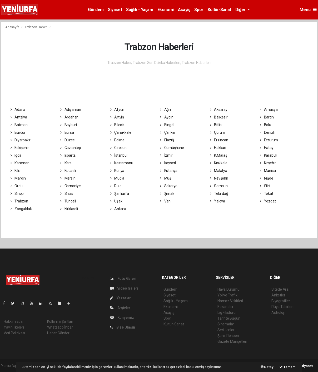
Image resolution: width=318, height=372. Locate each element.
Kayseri (168, 163)
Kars (66, 163)
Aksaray (218, 109)
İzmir (166, 155)
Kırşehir (268, 163)
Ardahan (69, 117)
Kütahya (168, 170)
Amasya (268, 109)
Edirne (117, 140)
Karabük (268, 155)
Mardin (18, 178)
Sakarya (168, 186)
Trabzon (19, 201)
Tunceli (68, 201)
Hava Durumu (228, 289)
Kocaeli (68, 170)
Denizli (267, 132)
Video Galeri (124, 288)
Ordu (17, 186)
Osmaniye (70, 186)
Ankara (118, 209)
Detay (267, 367)
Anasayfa (12, 27)
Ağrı (165, 109)
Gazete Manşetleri (232, 341)
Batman (19, 125)
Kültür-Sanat (219, 9)
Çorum (217, 132)
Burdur (18, 132)
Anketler (278, 295)
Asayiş (184, 9)
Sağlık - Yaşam (139, 9)
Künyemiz (122, 317)
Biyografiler (280, 301)
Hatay (267, 148)
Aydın (166, 117)
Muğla (117, 178)
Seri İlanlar (226, 330)
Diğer (241, 9)
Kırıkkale (218, 163)
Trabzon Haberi (36, 27)
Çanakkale (120, 132)
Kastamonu (121, 163)
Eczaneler (225, 307)
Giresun (118, 148)
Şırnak (167, 193)
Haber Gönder (58, 333)
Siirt (265, 186)
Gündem (96, 9)
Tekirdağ (219, 193)
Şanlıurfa (119, 193)
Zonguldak (21, 209)
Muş (165, 178)
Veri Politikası (14, 333)
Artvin (117, 117)
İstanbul (118, 155)
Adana (18, 109)
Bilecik (117, 125)
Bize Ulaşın (122, 327)
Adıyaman (70, 109)
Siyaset (115, 9)
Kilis (16, 170)
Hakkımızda (13, 321)
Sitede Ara (280, 289)
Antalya (19, 117)
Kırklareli (69, 209)
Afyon (117, 109)
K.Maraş (218, 155)
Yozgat (268, 201)
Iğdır (16, 155)
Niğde (266, 178)
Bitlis (216, 125)
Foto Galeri (123, 278)
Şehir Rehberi (228, 336)
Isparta (68, 155)
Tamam (287, 367)
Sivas (66, 193)
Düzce (67, 140)
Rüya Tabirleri (282, 307)
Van (165, 201)
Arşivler (120, 308)
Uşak (116, 201)
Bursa (67, 132)
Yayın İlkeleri (14, 327)
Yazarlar (120, 298)
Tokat (266, 193)
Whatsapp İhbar (60, 327)
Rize (116, 186)
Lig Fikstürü (226, 312)
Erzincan (219, 140)
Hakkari (218, 148)
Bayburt (68, 125)
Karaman (20, 163)
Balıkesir (219, 117)
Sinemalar (225, 324)
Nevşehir (219, 178)
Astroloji (278, 312)
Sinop (17, 193)
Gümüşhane (172, 148)
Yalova (217, 201)
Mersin (67, 178)
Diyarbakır (21, 140)
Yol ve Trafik (227, 295)
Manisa (268, 170)
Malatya (218, 170)
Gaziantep (70, 148)
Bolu (265, 125)
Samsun (219, 186)
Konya (117, 170)
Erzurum (269, 140)
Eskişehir (20, 148)
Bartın (267, 117)
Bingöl (167, 125)
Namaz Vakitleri (230, 301)
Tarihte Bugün (228, 318)
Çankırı (167, 132)
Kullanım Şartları (60, 321)
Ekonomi (165, 9)
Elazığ (167, 140)
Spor (198, 9)
